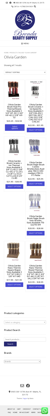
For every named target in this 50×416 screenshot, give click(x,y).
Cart (19, 409)
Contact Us (37, 409)
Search (10, 344)
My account (24, 412)
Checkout (27, 409)
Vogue (25, 398)
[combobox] (25, 322)
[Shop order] (25, 72)
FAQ (9, 412)
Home (6, 53)
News (33, 412)
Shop (39, 412)
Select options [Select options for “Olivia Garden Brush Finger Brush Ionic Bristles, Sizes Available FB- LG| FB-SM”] (35, 233)
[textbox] (25, 322)
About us (11, 409)
